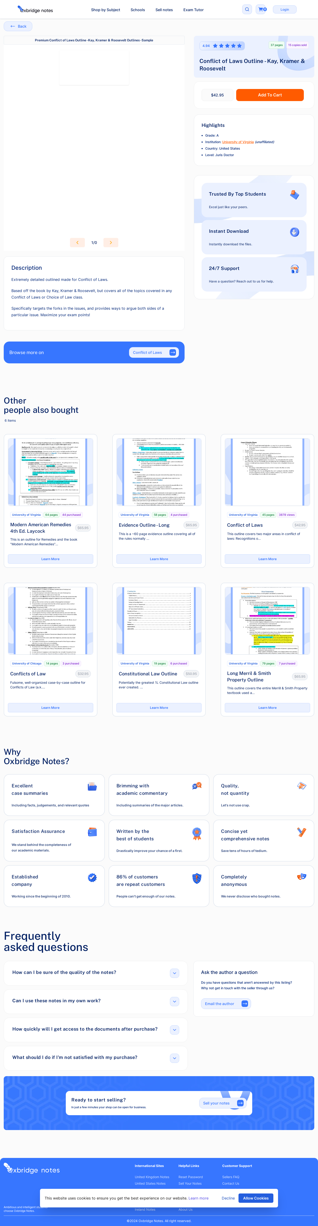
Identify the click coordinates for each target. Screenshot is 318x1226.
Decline (228, 1198)
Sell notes (164, 9)
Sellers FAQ (230, 1177)
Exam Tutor (193, 9)
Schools (138, 9)
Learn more (199, 1198)
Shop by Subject (105, 9)
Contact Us (230, 1183)
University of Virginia (238, 142)
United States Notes (150, 1183)
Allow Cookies (256, 1198)
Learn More (50, 559)
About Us (185, 1209)
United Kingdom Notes (152, 1177)
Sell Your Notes (190, 1183)
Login (285, 9)
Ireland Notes (145, 1209)
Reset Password (191, 1177)
